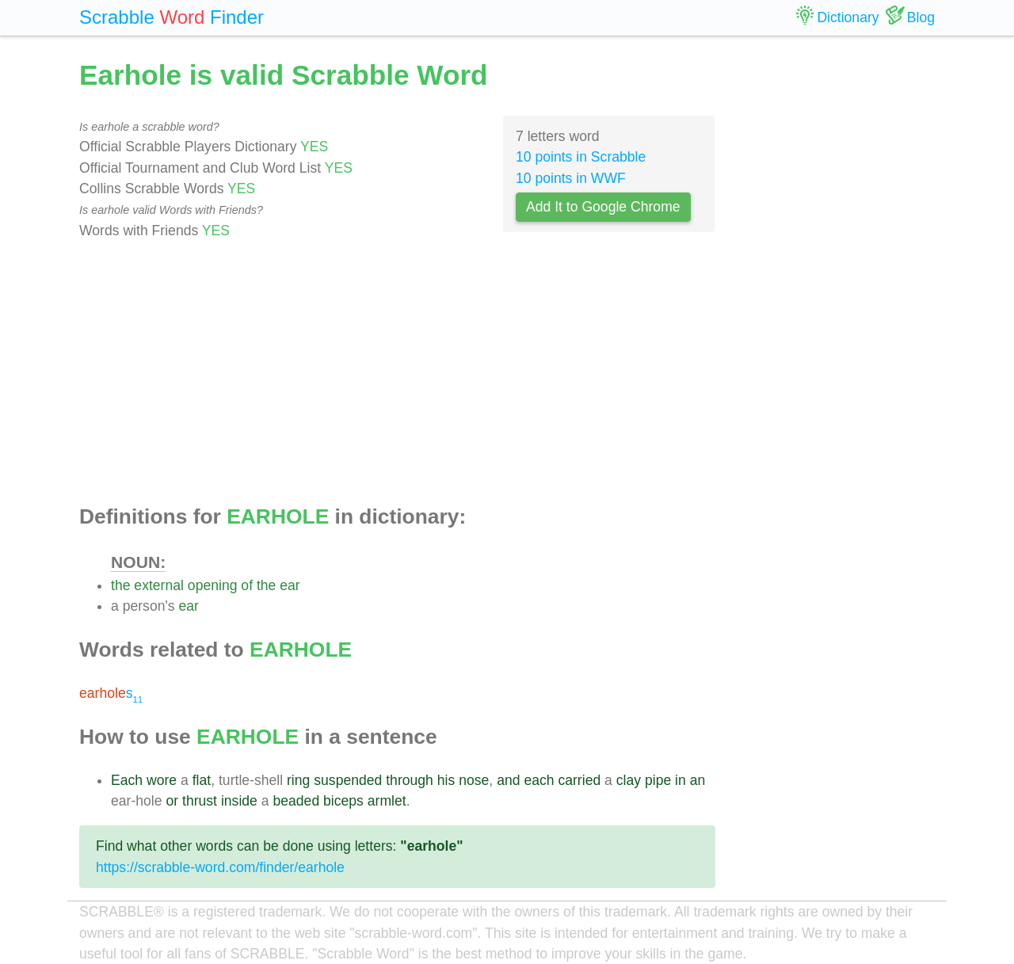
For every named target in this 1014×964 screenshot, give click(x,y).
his (446, 780)
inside (239, 801)
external (159, 585)
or (172, 801)
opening (213, 585)
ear (289, 585)
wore (162, 780)
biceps (343, 801)
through (409, 780)
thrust (199, 801)
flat (202, 780)
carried (579, 780)
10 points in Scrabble (581, 157)
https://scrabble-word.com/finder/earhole (220, 867)
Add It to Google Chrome (603, 207)
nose (474, 780)
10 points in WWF (571, 178)
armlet (387, 801)
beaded (296, 801)
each (539, 780)
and (508, 780)
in (680, 780)
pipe (658, 780)
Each (127, 780)
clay (628, 780)
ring (298, 780)
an (698, 780)
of (247, 585)
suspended (348, 780)
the (120, 585)
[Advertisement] (397, 373)
